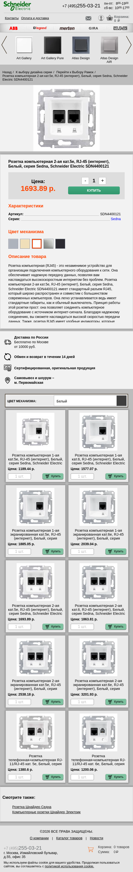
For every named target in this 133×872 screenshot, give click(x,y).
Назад (7, 72)
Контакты (12, 18)
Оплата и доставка (35, 18)
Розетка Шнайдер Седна (31, 807)
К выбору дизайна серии (34, 72)
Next (129, 45)
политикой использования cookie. (69, 866)
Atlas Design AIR (109, 60)
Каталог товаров (69, 838)
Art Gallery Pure (52, 58)
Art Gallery (23, 58)
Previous (4, 45)
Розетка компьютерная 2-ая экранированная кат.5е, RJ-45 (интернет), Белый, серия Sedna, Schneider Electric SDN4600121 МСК (35, 689)
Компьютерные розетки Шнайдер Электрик (46, 812)
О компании (39, 838)
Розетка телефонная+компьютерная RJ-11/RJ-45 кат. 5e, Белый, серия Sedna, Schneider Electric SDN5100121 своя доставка (35, 764)
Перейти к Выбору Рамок (75, 72)
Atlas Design (81, 58)
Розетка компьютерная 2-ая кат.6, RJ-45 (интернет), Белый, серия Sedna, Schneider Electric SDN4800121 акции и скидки (98, 611)
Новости (96, 838)
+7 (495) (81, 6)
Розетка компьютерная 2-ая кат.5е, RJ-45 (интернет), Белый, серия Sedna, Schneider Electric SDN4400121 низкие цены (35, 611)
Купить (94, 190)
